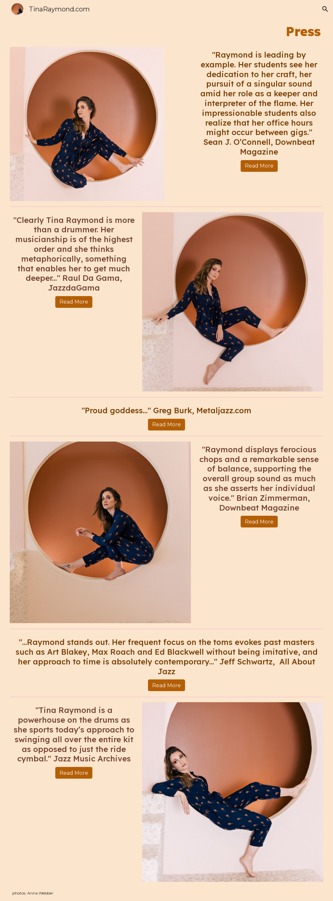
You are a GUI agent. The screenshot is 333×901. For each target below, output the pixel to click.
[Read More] (259, 165)
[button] (325, 9)
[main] (166, 31)
